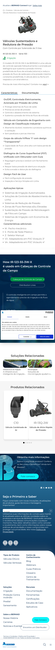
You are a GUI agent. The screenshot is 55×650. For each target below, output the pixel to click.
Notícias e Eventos (12, 626)
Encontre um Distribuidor (35, 627)
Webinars (31, 565)
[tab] (27, 279)
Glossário (31, 573)
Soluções (7, 587)
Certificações (32, 599)
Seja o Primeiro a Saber (20, 497)
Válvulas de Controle (21, 10)
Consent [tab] (9, 317)
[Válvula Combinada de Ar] (16, 415)
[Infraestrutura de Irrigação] (15, 367)
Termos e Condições (10, 636)
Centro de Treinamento (33, 578)
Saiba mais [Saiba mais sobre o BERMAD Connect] (37, 5)
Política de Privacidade (27, 636)
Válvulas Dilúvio (11, 559)
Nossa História (10, 618)
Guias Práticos (33, 569)
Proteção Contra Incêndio (11, 596)
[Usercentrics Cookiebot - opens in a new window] (46, 312)
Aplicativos (31, 606)
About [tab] (45, 317)
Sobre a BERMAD (11, 614)
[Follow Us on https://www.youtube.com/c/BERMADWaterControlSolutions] (46, 488)
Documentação (34, 591)
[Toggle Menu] (51, 645)
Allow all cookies (44, 336)
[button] (24, 442)
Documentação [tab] (30, 93)
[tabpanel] (27, 302)
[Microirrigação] (40, 367)
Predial (6, 601)
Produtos (9, 10)
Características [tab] (9, 93)
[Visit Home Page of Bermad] (10, 646)
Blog (28, 561)
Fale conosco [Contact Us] (28, 476)
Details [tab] (27, 317)
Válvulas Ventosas (12, 562)
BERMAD (4, 10)
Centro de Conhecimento (33, 556)
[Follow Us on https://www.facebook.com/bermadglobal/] (51, 488)
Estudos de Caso (34, 602)
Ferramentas (32, 595)
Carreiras (7, 622)
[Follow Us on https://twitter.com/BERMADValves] (44, 488)
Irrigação (8, 591)
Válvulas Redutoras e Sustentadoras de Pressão (19, 13)
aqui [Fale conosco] (45, 84)
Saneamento (10, 605)
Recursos (30, 587)
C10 (16, 422)
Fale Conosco (41, 620)
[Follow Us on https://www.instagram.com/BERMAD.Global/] (49, 488)
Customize (27, 336)
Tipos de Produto (11, 555)
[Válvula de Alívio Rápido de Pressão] (40, 415)
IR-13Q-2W (41, 422)
